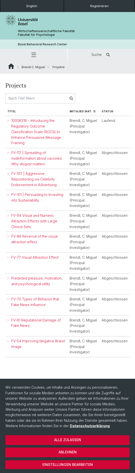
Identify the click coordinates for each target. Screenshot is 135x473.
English (31, 6)
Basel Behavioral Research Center (42, 44)
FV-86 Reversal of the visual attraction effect (34, 239)
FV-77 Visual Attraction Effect (35, 257)
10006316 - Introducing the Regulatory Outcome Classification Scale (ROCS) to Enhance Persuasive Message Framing (36, 132)
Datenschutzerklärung (90, 426)
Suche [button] (101, 55)
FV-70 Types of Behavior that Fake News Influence (35, 302)
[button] (33, 55)
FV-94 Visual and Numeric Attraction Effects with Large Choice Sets (34, 221)
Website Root (11, 66)
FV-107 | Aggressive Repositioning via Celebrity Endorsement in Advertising (34, 179)
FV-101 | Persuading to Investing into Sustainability (37, 197)
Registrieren (99, 6)
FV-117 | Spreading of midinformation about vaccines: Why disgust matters (36, 158)
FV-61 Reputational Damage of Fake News (36, 323)
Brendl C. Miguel (33, 67)
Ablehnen (68, 452)
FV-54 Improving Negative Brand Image (38, 344)
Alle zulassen (67, 440)
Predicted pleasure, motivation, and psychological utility (36, 281)
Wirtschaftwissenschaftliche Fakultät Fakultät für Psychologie (46, 33)
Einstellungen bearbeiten (67, 464)
